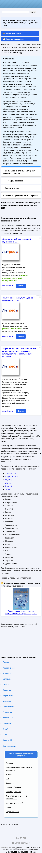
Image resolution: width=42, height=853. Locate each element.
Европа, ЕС (7, 740)
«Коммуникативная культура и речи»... (18, 299)
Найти (8, 807)
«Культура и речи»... (16, 240)
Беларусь (7, 679)
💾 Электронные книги (13, 39)
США (5, 734)
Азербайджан (9, 668)
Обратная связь (12, 811)
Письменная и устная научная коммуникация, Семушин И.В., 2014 (21, 612)
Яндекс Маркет (11, 476)
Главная (9, 763)
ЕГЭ (7, 779)
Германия (7, 723)
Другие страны (9, 746)
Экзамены (10, 783)
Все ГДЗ (9, 774)
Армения (7, 673)
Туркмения (7, 712)
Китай (5, 729)
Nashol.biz (6, 847)
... (39, 238)
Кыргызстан (8, 695)
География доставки (13, 181)
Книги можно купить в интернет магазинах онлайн (19, 172)
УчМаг (8, 489)
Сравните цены (11, 188)
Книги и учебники (13, 791)
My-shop (9, 480)
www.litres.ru (7, 285)
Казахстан (7, 690)
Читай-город (10, 473)
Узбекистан (8, 717)
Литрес (8, 483)
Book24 (8, 486)
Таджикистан (8, 706)
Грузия (6, 684)
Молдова (7, 701)
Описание (9, 59)
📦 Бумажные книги (12, 33)
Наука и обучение (13, 787)
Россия (6, 662)
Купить (21, 286)
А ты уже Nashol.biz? (14, 803)
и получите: (21, 195)
